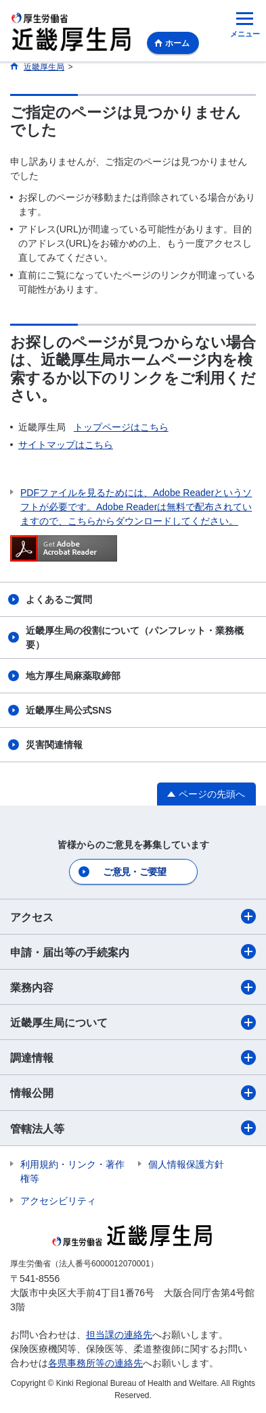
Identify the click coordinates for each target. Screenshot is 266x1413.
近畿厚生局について (133, 1022)
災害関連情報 (54, 744)
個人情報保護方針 (186, 1164)
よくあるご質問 (59, 599)
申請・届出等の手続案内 (133, 951)
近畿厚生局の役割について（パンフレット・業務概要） (135, 637)
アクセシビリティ (58, 1200)
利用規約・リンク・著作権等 (72, 1171)
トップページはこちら (121, 427)
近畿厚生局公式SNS (69, 710)
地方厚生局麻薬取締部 (73, 675)
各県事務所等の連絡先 (95, 1363)
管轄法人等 (133, 1127)
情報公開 (133, 1092)
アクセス (133, 916)
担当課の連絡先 (119, 1334)
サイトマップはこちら (65, 444)
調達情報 (133, 1057)
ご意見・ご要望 (134, 871)
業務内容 (133, 987)
